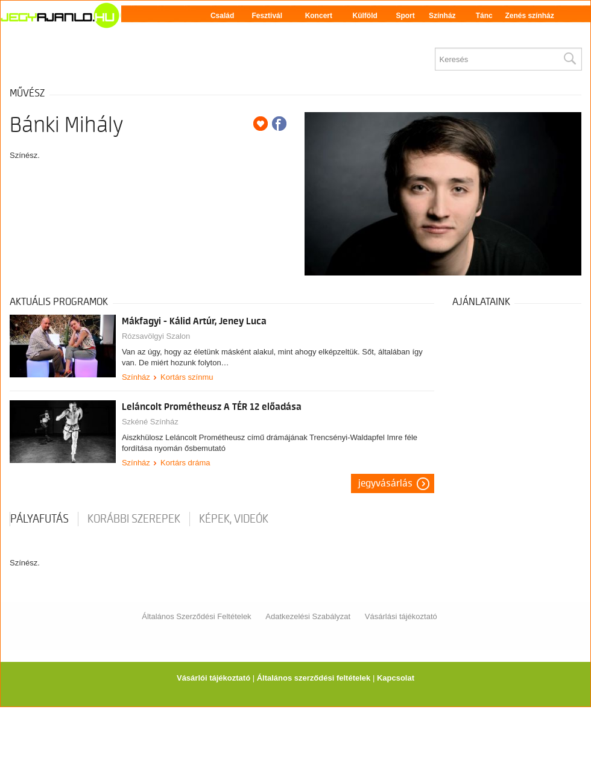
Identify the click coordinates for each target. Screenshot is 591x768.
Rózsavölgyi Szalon (156, 336)
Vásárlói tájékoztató (213, 677)
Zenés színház (529, 15)
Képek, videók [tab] (233, 519)
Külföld (365, 15)
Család (222, 15)
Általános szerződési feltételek (314, 677)
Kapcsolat (395, 677)
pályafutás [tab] (39, 519)
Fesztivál (266, 15)
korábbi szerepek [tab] (133, 519)
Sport (405, 15)
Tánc (484, 15)
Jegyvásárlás (385, 483)
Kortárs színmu (186, 377)
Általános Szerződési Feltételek (196, 616)
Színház (442, 15)
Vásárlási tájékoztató (401, 616)
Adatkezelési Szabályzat (307, 616)
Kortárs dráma (185, 462)
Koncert (318, 15)
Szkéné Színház (150, 421)
